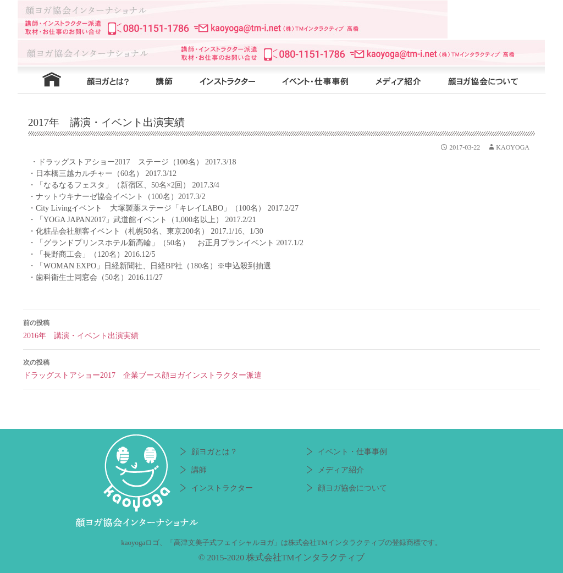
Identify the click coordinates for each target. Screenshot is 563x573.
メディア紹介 (402, 80)
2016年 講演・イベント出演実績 (281, 328)
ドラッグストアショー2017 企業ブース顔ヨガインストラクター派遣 (281, 367)
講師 (163, 80)
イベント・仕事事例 (322, 80)
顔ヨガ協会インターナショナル (281, 19)
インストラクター (232, 80)
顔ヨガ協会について (490, 80)
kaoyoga (512, 147)
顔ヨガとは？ (106, 80)
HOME (45, 80)
